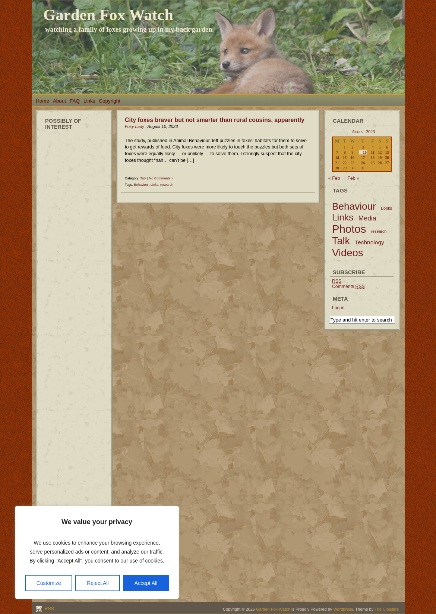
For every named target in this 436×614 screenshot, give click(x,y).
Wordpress (343, 609)
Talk (143, 178)
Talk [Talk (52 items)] (341, 241)
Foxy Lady (134, 126)
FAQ (75, 101)
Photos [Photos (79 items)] (349, 229)
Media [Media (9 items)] (367, 218)
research (166, 185)
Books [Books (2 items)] (386, 208)
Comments (348, 286)
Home (42, 101)
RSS (48, 608)
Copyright (109, 101)
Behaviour (141, 185)
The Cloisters (387, 609)
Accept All (146, 583)
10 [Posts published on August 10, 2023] (365, 152)
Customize (49, 583)
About (59, 101)
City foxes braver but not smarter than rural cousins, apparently (214, 120)
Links (89, 101)
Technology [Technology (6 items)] (369, 242)
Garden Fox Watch (108, 15)
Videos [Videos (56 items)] (347, 253)
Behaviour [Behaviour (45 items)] (354, 206)
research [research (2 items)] (378, 231)
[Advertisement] (74, 246)
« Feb (334, 178)
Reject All (97, 583)
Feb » (353, 178)
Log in (338, 307)
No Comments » (161, 178)
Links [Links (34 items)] (342, 217)
